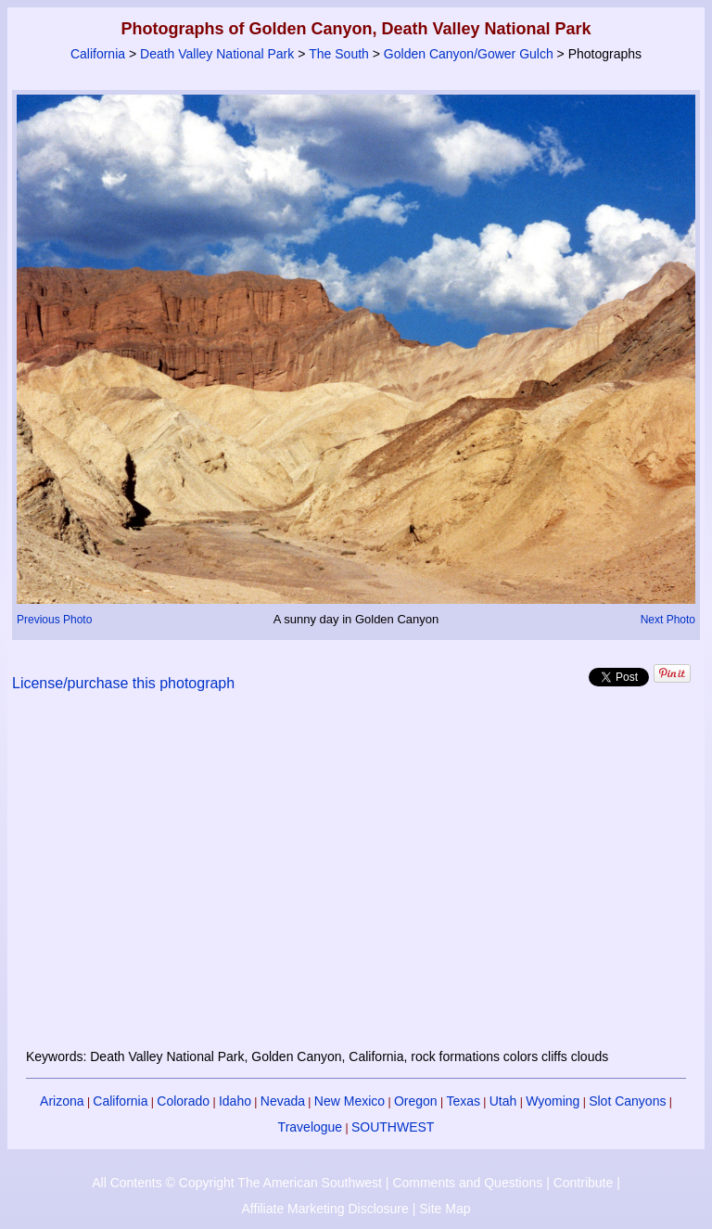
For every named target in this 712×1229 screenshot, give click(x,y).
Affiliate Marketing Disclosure (325, 1208)
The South (339, 53)
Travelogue (310, 1127)
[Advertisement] (356, 881)
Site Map (444, 1208)
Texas (463, 1101)
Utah (503, 1101)
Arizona (61, 1101)
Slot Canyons (627, 1101)
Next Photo (668, 619)
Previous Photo (54, 619)
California (97, 53)
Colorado (183, 1101)
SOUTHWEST (392, 1127)
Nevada (283, 1101)
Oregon (416, 1101)
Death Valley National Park (217, 53)
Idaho (235, 1101)
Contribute (583, 1182)
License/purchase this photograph (123, 683)
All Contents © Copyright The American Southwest (237, 1182)
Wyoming (552, 1101)
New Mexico (349, 1101)
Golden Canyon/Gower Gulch (468, 53)
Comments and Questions (467, 1182)
